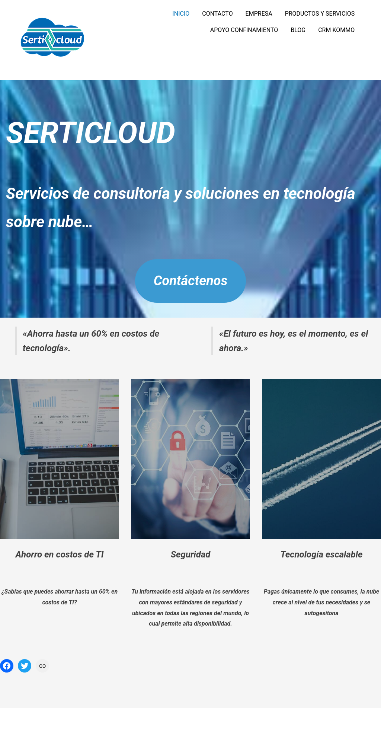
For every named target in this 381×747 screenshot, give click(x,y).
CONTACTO (217, 13)
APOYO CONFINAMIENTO (244, 30)
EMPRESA (259, 13)
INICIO (180, 13)
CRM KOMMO (336, 30)
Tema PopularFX (233, 727)
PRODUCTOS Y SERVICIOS (320, 13)
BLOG (298, 30)
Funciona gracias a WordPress (167, 727)
